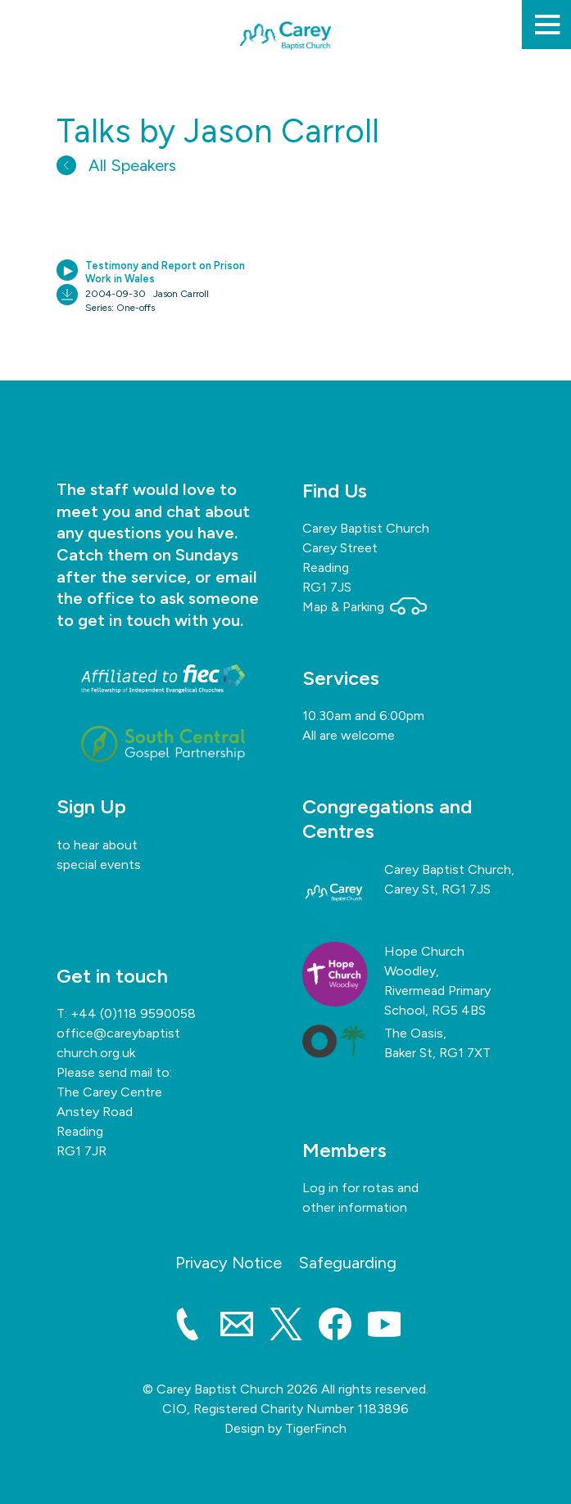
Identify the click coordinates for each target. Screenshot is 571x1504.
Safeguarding (347, 1262)
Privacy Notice (228, 1262)
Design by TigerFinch (285, 1428)
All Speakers (116, 165)
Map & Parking (364, 607)
